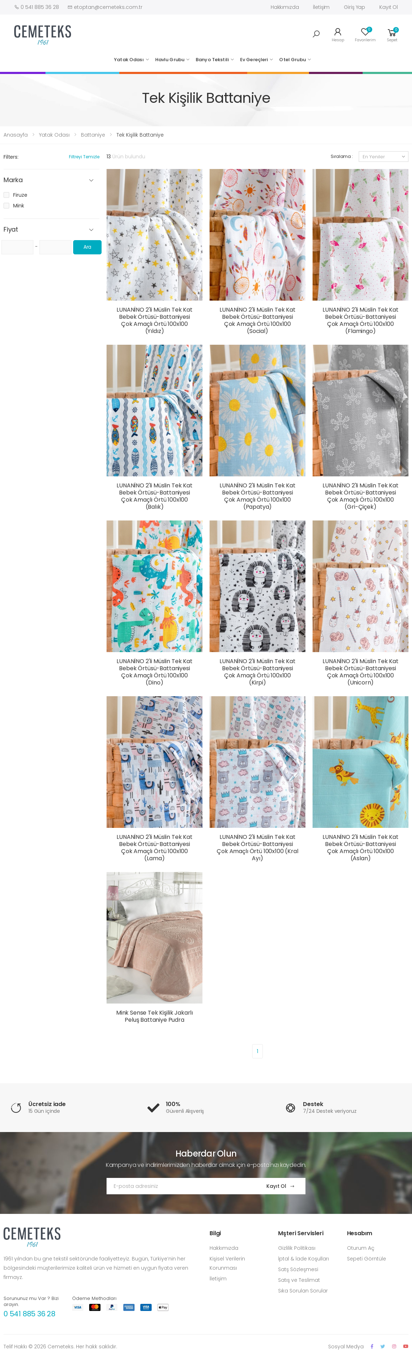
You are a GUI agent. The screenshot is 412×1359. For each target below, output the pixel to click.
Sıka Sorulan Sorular (303, 1290)
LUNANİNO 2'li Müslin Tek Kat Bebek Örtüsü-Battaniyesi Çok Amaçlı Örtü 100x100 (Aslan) (360, 847)
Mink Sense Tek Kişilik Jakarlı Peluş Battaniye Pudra (154, 1016)
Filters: (11, 156)
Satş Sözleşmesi (298, 1269)
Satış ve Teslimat (299, 1280)
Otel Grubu (292, 59)
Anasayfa (16, 134)
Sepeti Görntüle (366, 1258)
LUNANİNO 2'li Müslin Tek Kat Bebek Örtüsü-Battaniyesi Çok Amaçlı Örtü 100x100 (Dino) (154, 672)
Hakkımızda (285, 7)
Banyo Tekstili (212, 59)
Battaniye (93, 134)
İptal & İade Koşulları (303, 1258)
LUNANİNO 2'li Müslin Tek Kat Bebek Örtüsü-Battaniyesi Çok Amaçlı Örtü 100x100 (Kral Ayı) (257, 847)
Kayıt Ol (388, 7)
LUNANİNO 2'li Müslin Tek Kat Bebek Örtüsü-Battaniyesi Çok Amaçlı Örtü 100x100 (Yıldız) (154, 320)
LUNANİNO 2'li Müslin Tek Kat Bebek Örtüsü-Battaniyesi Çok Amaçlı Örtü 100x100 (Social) (257, 320)
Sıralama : (342, 156)
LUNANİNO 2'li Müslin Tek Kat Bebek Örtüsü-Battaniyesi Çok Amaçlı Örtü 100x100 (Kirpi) (257, 672)
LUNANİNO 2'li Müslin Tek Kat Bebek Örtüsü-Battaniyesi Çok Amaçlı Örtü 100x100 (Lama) (154, 847)
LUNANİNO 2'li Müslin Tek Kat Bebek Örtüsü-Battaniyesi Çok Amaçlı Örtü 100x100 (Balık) (154, 496)
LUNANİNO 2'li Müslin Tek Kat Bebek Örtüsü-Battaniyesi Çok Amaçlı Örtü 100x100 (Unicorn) (360, 672)
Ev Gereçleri (254, 59)
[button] (316, 34)
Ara (87, 246)
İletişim (321, 7)
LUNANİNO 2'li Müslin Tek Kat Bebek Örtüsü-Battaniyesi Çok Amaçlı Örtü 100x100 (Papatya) (257, 496)
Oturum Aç (360, 1248)
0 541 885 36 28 (29, 1314)
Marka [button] (13, 180)
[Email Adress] (180, 1186)
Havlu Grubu (169, 59)
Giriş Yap (354, 7)
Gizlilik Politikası (296, 1248)
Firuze (20, 195)
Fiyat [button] (11, 229)
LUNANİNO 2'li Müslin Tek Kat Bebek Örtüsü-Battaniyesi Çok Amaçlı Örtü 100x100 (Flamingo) (360, 320)
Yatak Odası (128, 59)
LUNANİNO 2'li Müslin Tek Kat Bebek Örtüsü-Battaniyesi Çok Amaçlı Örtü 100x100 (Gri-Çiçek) (360, 496)
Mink (18, 205)
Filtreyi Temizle (84, 157)
